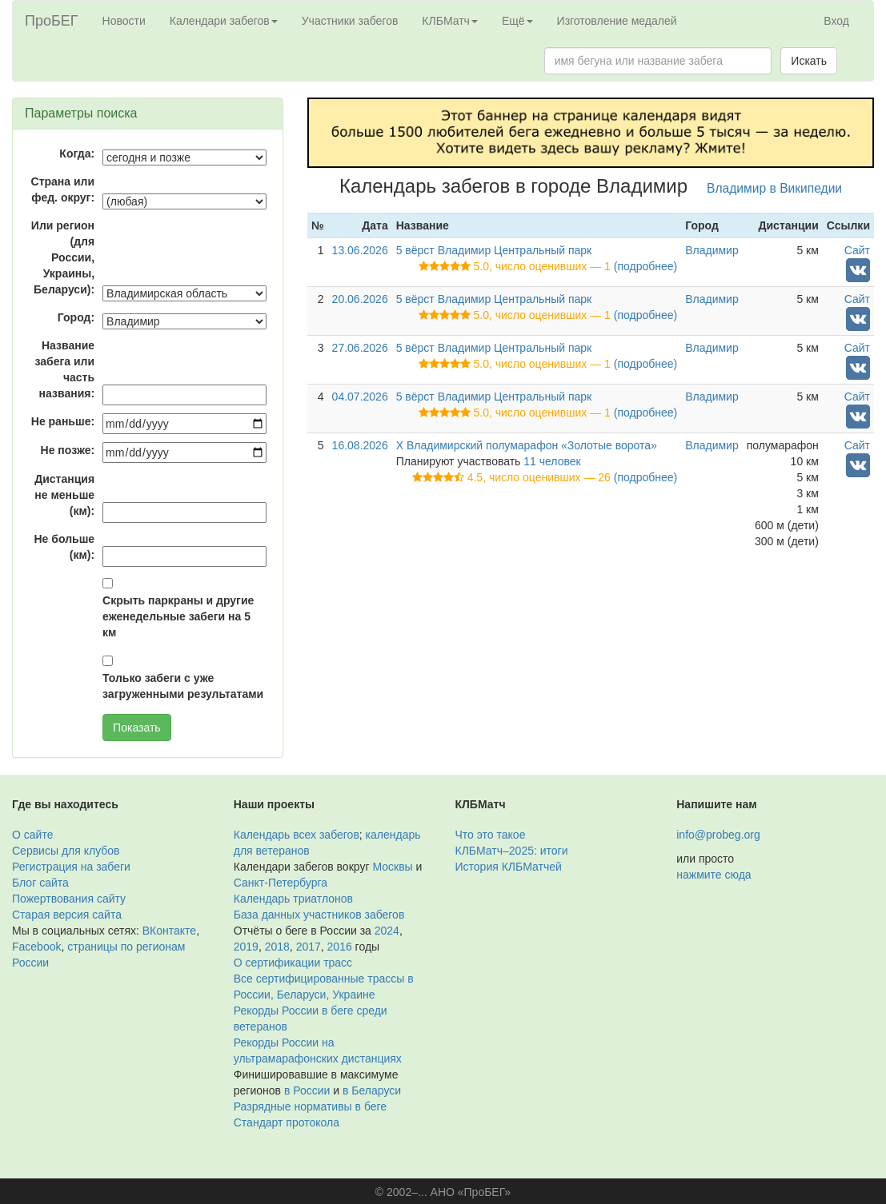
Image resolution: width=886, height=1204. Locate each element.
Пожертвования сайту (69, 898)
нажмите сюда (713, 874)
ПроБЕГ (51, 21)
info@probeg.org (718, 834)
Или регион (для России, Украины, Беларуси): (62, 257)
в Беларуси (372, 1090)
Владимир (712, 250)
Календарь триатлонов (293, 898)
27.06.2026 (360, 347)
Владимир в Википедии (774, 188)
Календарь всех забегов (296, 834)
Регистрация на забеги (71, 866)
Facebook (36, 946)
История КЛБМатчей (508, 866)
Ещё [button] (517, 20)
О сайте (32, 834)
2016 (339, 946)
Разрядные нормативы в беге (310, 1106)
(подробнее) (645, 266)
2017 (308, 946)
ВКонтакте (169, 930)
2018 (277, 946)
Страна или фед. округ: (63, 189)
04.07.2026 (360, 396)
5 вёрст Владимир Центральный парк (494, 250)
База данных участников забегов (319, 914)
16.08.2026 (360, 445)
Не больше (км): (64, 546)
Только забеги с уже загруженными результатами (182, 686)
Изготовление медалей (617, 20)
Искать (809, 60)
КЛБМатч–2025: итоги (511, 850)
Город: (76, 317)
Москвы (392, 866)
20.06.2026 (360, 299)
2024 (387, 930)
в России (307, 1090)
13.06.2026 (360, 250)
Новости (124, 20)
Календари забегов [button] (224, 20)
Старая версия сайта (67, 914)
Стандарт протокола (286, 1122)
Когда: (76, 153)
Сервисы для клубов (66, 850)
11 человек (551, 461)
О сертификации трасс (293, 962)
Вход (836, 20)
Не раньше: (62, 421)
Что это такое (490, 834)
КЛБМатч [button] (450, 20)
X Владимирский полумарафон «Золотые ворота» (526, 445)
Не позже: (68, 450)
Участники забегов (350, 20)
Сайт (857, 250)
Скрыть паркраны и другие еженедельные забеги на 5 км (178, 616)
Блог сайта (40, 882)
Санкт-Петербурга (280, 882)
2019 (246, 946)
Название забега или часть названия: (64, 369)
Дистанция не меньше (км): (64, 494)
